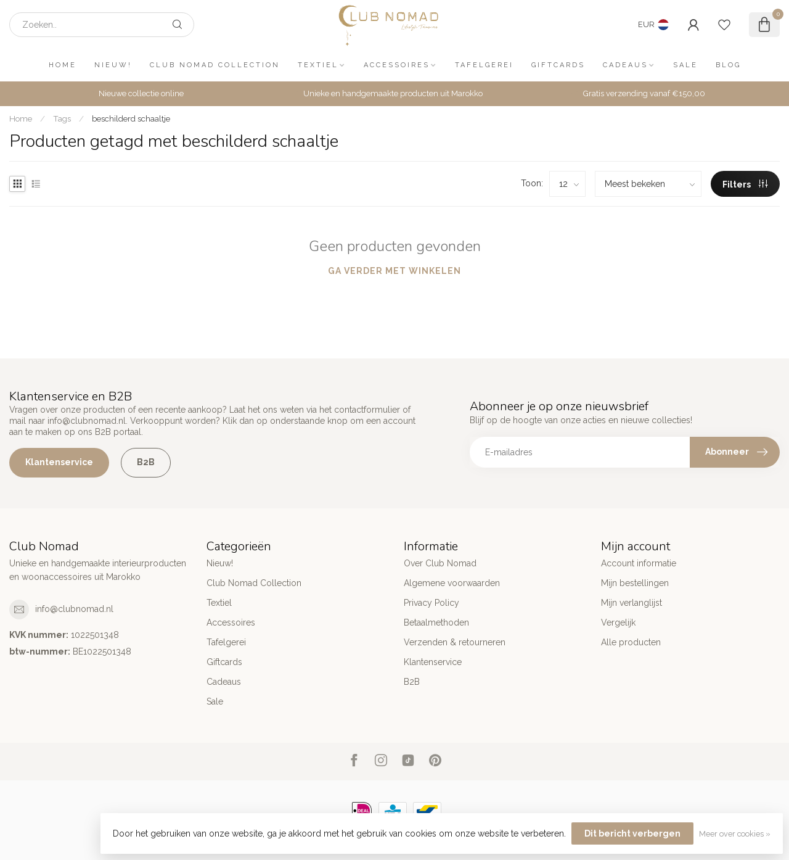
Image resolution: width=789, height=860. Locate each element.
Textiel (318, 65)
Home (62, 65)
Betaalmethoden (436, 622)
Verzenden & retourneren (454, 642)
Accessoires (397, 65)
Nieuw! (113, 65)
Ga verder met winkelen (394, 271)
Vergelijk (618, 622)
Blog (728, 65)
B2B (146, 462)
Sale (685, 65)
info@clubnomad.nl (74, 609)
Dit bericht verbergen (632, 833)
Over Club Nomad (440, 563)
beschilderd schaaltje (131, 118)
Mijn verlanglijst (631, 603)
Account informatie (638, 563)
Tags (62, 118)
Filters (744, 184)
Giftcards (558, 65)
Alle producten (631, 642)
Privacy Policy (431, 603)
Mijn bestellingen (635, 583)
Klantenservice (59, 462)
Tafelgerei (484, 65)
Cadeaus (625, 65)
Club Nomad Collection (215, 65)
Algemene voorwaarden (452, 583)
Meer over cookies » (735, 833)
